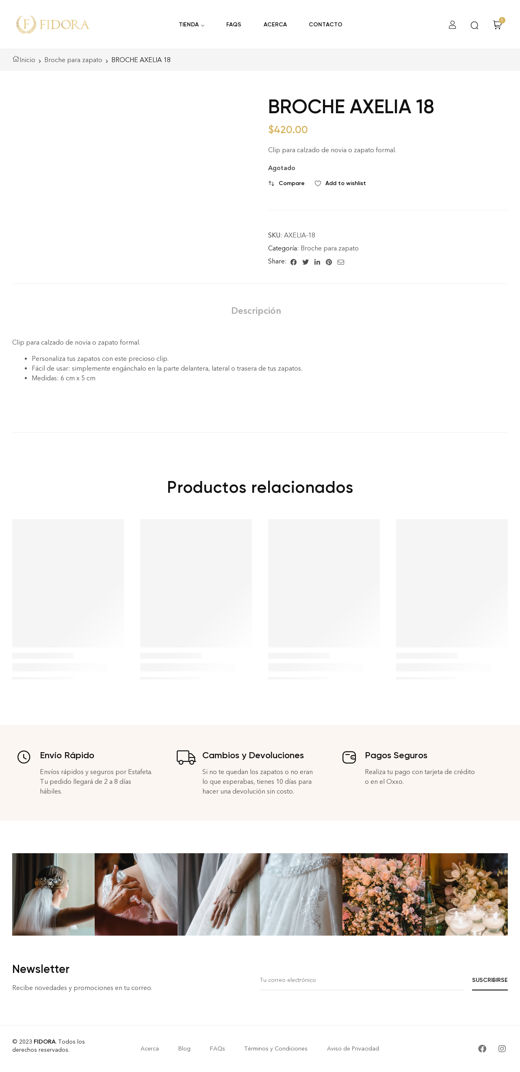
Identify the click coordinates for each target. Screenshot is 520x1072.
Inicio (27, 60)
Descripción (256, 310)
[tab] (256, 310)
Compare (292, 183)
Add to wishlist (345, 183)
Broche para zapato (73, 60)
